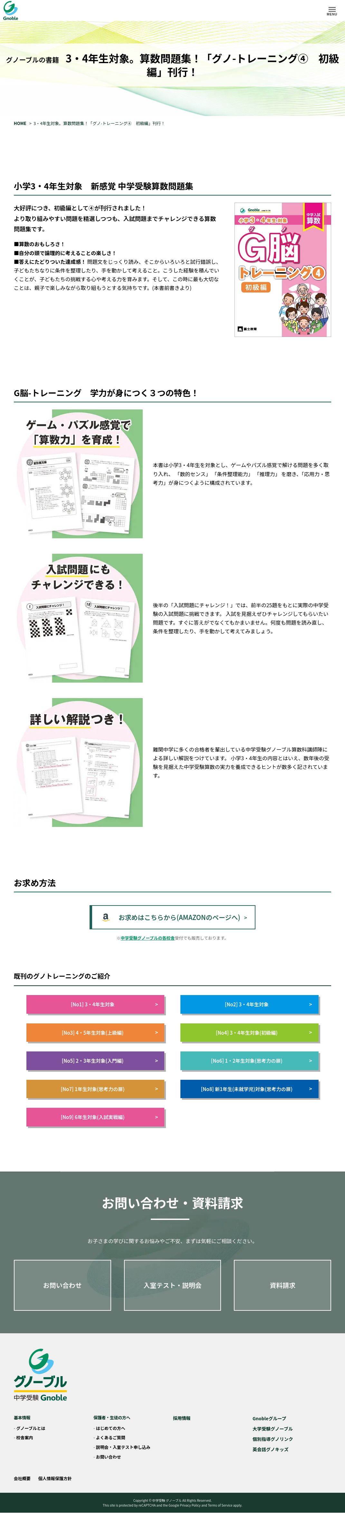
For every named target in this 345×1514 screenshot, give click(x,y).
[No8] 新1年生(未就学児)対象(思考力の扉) (256, 1089)
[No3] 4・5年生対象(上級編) (110, 1032)
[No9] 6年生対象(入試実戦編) (109, 1117)
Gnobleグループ (269, 1418)
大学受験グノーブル (273, 1428)
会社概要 (22, 1478)
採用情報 (181, 1418)
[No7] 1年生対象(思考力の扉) (109, 1089)
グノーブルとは (30, 1428)
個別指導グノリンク (273, 1439)
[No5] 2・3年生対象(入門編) (110, 1060)
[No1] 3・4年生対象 (114, 1004)
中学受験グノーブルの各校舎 (148, 938)
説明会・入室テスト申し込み (123, 1447)
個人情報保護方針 (55, 1478)
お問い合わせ (62, 1285)
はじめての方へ (110, 1428)
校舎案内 (24, 1437)
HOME (20, 123)
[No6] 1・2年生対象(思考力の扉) (261, 1060)
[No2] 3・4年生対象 (268, 1004)
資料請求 (282, 1285)
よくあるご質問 (110, 1437)
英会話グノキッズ (271, 1449)
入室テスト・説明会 (172, 1285)
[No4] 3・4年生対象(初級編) (264, 1032)
